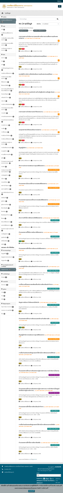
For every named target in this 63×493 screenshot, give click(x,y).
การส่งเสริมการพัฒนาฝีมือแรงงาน (53, 270)
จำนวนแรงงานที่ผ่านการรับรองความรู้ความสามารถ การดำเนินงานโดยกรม (39, 371)
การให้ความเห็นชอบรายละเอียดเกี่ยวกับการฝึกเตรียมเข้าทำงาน (36, 284)
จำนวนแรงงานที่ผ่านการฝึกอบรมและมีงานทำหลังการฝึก (34, 319)
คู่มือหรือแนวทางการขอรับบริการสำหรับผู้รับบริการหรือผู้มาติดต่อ (37, 92)
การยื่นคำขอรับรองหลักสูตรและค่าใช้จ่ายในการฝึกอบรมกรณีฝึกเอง (37, 353)
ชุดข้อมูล (7, 13)
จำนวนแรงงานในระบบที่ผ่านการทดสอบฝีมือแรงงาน (33, 184)
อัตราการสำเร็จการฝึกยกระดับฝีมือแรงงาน (30, 218)
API (30, 459)
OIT (58, 40)
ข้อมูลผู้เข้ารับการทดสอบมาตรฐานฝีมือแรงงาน (32, 335)
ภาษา (38, 473)
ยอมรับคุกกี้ (31, 491)
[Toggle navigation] (59, 6)
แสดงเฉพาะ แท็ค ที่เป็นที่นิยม (7, 247)
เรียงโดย (39, 24)
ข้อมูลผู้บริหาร (23, 148)
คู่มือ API (35, 459)
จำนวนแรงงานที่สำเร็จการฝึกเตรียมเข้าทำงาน (31, 407)
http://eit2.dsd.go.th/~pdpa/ (45, 470)
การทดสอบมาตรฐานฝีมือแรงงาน (53, 169)
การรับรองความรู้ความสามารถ (54, 374)
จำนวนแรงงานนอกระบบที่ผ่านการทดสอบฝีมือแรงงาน (33, 200)
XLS (20, 241)
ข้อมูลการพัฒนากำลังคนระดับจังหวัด (29, 302)
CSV (20, 49)
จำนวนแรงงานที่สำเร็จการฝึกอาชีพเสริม (30, 443)
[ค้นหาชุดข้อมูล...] (37, 19)
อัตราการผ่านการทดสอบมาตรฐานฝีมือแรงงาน (32, 166)
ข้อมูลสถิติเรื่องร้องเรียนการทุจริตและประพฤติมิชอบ (33, 56)
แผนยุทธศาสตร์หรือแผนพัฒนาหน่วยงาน (30, 130)
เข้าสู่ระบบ (59, 1)
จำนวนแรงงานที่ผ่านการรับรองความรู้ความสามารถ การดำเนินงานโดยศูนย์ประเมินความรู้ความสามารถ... (39, 390)
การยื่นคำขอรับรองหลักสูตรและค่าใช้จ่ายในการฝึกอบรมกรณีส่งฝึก (37, 425)
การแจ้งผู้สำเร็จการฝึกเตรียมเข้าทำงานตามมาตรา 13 (33, 266)
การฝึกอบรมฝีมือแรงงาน (55, 220)
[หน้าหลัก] (2, 13)
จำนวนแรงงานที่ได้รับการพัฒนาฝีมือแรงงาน (31, 232)
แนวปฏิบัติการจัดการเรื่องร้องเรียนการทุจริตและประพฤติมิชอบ (36, 74)
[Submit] (57, 19)
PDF (23, 49)
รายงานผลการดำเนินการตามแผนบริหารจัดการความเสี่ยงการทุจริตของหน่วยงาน (38, 37)
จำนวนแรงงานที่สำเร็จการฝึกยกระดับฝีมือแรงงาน (32, 248)
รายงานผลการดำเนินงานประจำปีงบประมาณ (31, 112)
